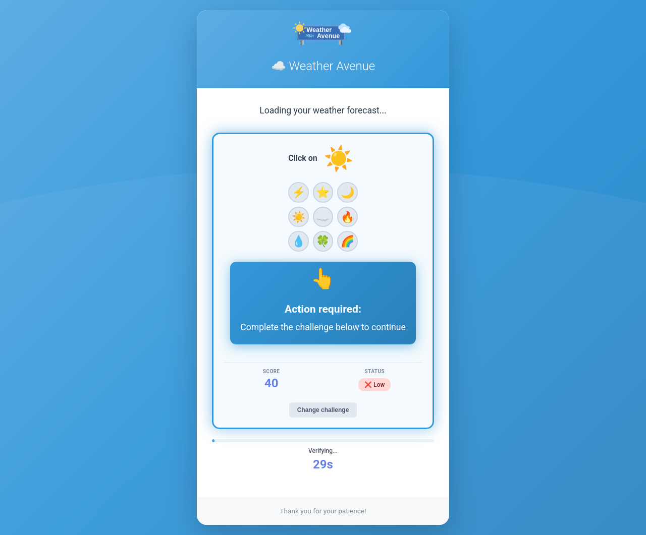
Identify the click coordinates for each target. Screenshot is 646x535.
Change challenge (323, 409)
